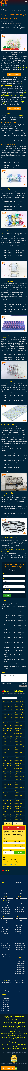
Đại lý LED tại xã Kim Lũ (7, 788)
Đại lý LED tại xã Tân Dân (7, 801)
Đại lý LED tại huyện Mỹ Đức (19, 707)
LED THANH (3, 994)
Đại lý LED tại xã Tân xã (18, 769)
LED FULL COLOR (18, 939)
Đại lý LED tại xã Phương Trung (18, 737)
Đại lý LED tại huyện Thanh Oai (19, 715)
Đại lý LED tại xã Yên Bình (18, 774)
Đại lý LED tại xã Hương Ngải (7, 764)
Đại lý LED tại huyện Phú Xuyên (7, 710)
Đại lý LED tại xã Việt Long (7, 809)
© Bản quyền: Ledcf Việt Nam (10, 864)
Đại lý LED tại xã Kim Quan (18, 764)
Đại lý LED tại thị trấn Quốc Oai (18, 815)
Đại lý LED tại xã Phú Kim (7, 769)
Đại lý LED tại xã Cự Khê (7, 729)
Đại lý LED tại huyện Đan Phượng (7, 721)
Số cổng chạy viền (8, 852)
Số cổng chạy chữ (19, 847)
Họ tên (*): (6, 573)
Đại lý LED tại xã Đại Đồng (19, 777)
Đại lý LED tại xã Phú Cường (18, 796)
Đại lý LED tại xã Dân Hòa (18, 729)
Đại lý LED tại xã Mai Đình (19, 788)
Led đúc (3, 882)
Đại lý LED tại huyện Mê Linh (7, 707)
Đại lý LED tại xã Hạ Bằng (7, 761)
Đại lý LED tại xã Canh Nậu (18, 753)
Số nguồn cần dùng (8, 859)
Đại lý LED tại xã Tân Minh (7, 804)
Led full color (4, 337)
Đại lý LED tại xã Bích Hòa (18, 723)
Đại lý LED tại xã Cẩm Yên (18, 755)
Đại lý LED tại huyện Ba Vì (19, 702)
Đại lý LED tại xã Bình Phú (18, 750)
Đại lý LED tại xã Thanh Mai (18, 742)
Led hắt (3, 233)
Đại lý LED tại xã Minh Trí (18, 790)
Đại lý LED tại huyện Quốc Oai (7, 712)
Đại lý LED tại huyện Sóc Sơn (19, 712)
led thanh (7, 383)
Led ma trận (4, 943)
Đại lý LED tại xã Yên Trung (7, 777)
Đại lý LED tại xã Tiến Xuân (7, 774)
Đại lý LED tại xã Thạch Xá (18, 772)
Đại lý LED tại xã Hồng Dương (7, 731)
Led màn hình (8, 85)
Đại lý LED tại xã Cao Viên (18, 726)
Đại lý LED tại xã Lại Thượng (7, 766)
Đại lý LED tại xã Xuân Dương (7, 747)
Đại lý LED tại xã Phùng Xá (18, 766)
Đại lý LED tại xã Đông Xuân (18, 812)
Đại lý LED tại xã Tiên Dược (7, 807)
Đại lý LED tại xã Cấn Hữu (7, 817)
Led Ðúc (20, 115)
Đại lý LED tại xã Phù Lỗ (18, 793)
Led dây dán (4, 496)
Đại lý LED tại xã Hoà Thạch (7, 820)
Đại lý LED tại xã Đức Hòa (7, 815)
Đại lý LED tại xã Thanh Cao (7, 742)
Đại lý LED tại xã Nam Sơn (7, 793)
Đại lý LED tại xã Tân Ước (18, 739)
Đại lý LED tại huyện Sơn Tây (7, 715)
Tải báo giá (14, 74)
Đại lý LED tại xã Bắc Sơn (18, 782)
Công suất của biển (7, 856)
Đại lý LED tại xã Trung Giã (18, 807)
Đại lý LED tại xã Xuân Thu (7, 812)
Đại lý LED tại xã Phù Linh (7, 796)
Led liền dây (4, 191)
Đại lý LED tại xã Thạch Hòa (7, 772)
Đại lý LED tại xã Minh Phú (7, 790)
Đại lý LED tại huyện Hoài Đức (19, 704)
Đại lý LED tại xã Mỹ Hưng (7, 737)
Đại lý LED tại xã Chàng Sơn (7, 758)
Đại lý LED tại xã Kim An (18, 731)
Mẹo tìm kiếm (21, 697)
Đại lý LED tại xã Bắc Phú (7, 782)
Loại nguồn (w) (19, 842)
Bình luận (8, 21)
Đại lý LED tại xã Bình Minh (7, 723)
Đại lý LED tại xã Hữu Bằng (18, 761)
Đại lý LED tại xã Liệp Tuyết (18, 820)
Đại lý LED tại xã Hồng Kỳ (7, 785)
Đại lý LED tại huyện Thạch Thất (7, 718)
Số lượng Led (8, 847)
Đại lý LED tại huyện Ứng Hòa (7, 702)
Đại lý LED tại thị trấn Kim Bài (18, 721)
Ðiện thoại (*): (7, 584)
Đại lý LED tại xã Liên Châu (18, 734)
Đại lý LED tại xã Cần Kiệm (7, 755)
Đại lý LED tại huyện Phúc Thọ (19, 710)
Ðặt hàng (7, 595)
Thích (2, 21)
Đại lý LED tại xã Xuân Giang (18, 809)
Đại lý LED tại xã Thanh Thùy (7, 745)
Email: (5, 578)
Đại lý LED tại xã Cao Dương (7, 726)
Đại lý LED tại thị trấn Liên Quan (7, 750)
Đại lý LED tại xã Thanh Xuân (18, 804)
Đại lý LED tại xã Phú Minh (7, 799)
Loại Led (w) (8, 842)
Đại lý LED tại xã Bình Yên (7, 753)
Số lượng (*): (6, 589)
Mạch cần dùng (7, 862)
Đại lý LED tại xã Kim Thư (7, 734)
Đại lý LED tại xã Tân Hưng (18, 801)
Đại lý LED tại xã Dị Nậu (19, 758)
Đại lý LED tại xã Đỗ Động (19, 747)
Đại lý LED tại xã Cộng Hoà (18, 817)
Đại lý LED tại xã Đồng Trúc (7, 780)
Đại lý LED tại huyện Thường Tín (19, 718)
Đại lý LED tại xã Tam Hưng (7, 739)
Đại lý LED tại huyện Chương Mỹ (7, 704)
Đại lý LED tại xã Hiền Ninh (18, 785)
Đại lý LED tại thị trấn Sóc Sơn (18, 780)
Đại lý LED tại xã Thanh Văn (18, 745)
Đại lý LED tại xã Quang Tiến (18, 799)
